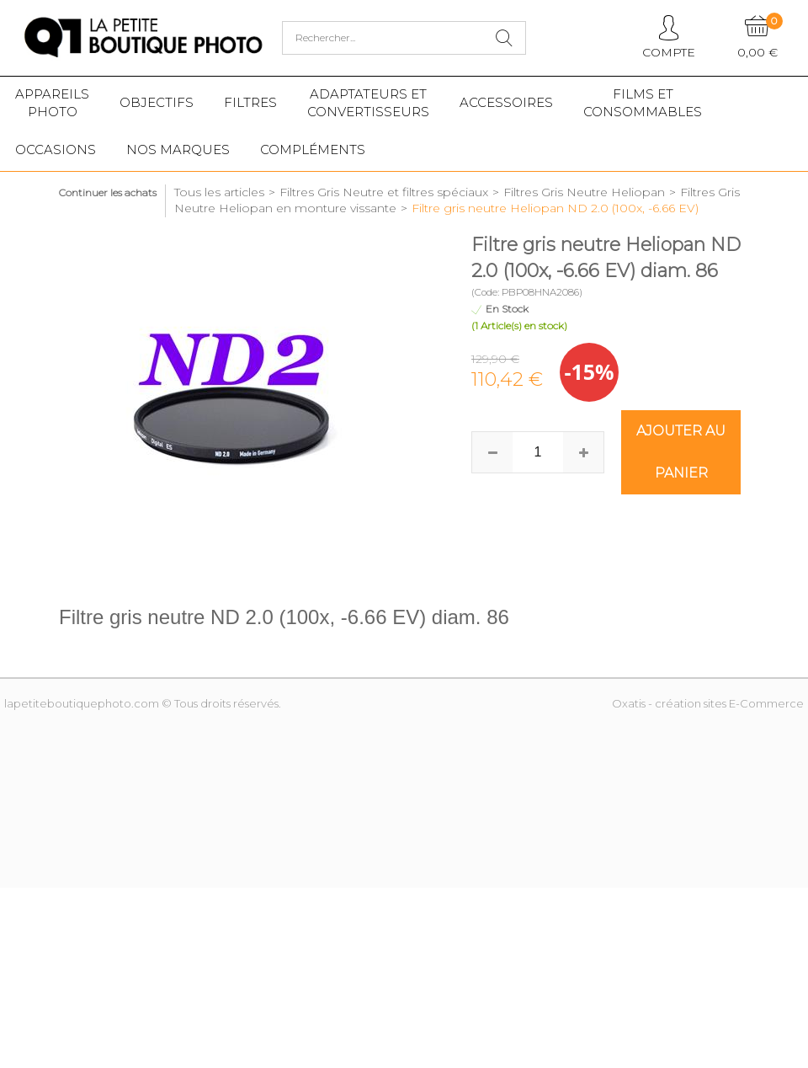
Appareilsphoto (52, 103)
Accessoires (506, 102)
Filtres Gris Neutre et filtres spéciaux (383, 192)
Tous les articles (219, 192)
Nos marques (178, 150)
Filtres (250, 102)
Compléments (312, 150)
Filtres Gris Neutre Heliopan (584, 192)
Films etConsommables (642, 103)
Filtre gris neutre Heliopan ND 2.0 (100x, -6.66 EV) (555, 208)
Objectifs (157, 102)
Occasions (55, 150)
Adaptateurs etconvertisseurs (368, 103)
